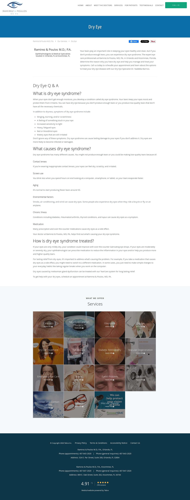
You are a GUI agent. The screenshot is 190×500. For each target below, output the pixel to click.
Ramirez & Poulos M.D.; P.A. (43, 41)
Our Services (62, 41)
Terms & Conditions (98, 443)
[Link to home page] (13, 8)
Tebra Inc (67, 443)
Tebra (106, 490)
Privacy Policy (81, 443)
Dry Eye (74, 41)
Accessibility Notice (118, 443)
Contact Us (135, 443)
